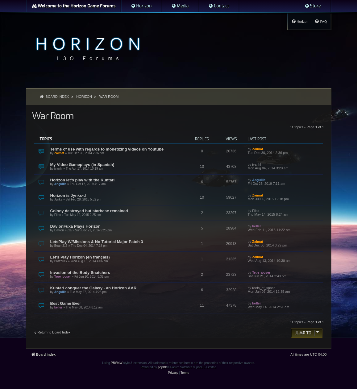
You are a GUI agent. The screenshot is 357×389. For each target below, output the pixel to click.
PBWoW (116, 363)
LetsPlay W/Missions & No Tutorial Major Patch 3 (96, 241)
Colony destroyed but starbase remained (89, 211)
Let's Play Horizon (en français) (80, 257)
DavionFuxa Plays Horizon (75, 226)
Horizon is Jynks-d (68, 195)
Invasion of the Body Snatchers (80, 272)
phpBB (162, 367)
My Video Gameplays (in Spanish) (82, 164)
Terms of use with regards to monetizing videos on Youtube (107, 149)
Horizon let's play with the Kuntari (82, 180)
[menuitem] (141, 6)
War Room (53, 116)
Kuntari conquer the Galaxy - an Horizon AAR (93, 288)
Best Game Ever (65, 303)
